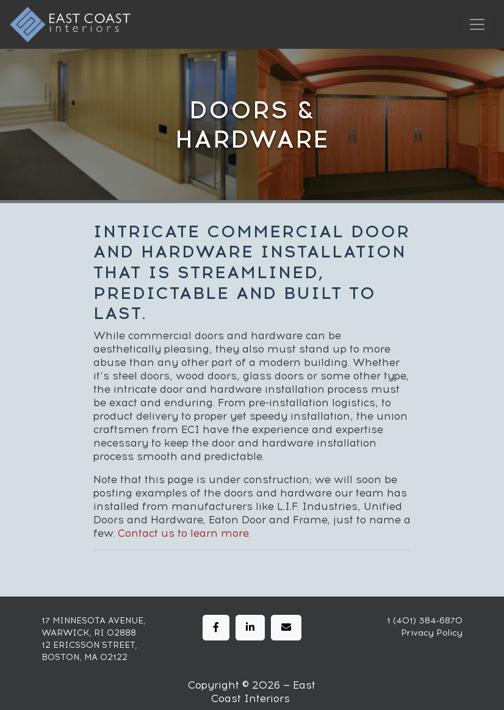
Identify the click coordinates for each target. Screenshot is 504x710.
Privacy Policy (432, 633)
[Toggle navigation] (477, 24)
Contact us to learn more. (184, 533)
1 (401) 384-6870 (425, 620)
